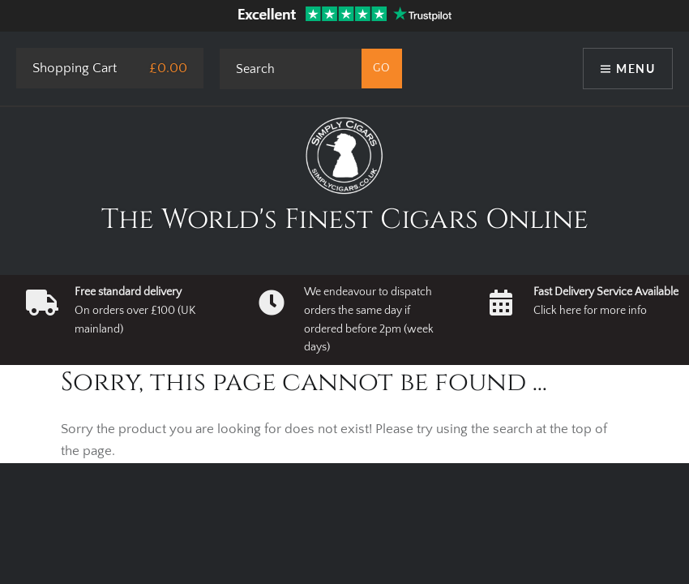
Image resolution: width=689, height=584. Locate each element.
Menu (635, 68)
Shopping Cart (74, 68)
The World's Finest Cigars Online (344, 219)
